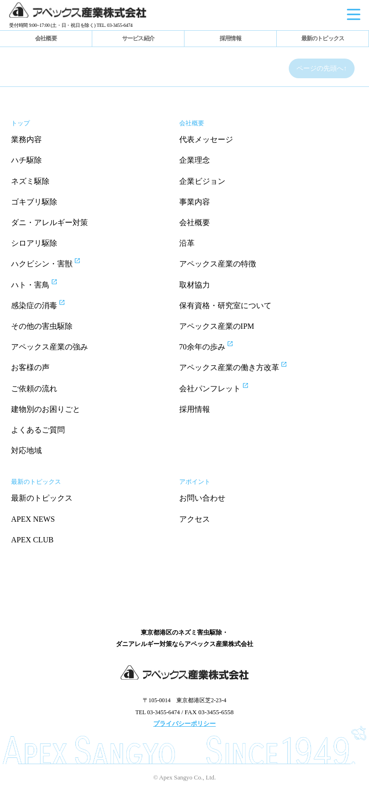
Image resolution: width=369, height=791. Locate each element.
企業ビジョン (202, 181)
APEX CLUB (32, 540)
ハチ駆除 (26, 160)
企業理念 (194, 160)
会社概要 (46, 38)
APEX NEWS (33, 519)
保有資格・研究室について (225, 305)
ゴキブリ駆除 (34, 202)
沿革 (187, 243)
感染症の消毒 (47, 304)
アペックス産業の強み (49, 347)
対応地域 (26, 450)
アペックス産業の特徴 (217, 264)
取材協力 (194, 285)
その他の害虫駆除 (42, 326)
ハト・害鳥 (43, 283)
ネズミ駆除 (30, 181)
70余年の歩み (215, 345)
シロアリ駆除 (34, 243)
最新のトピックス (322, 38)
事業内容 (194, 202)
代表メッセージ (206, 139)
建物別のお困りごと (45, 409)
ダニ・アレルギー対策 (49, 222)
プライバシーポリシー (184, 723)
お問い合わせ (202, 498)
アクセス (194, 519)
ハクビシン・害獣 (54, 262)
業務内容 (26, 139)
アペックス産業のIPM (216, 326)
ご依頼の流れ (34, 388)
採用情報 (230, 38)
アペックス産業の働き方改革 (242, 366)
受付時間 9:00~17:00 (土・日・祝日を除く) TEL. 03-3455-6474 (71, 25)
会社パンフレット (222, 387)
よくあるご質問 (38, 430)
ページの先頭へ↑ (321, 68)
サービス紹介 (138, 38)
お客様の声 (30, 367)
